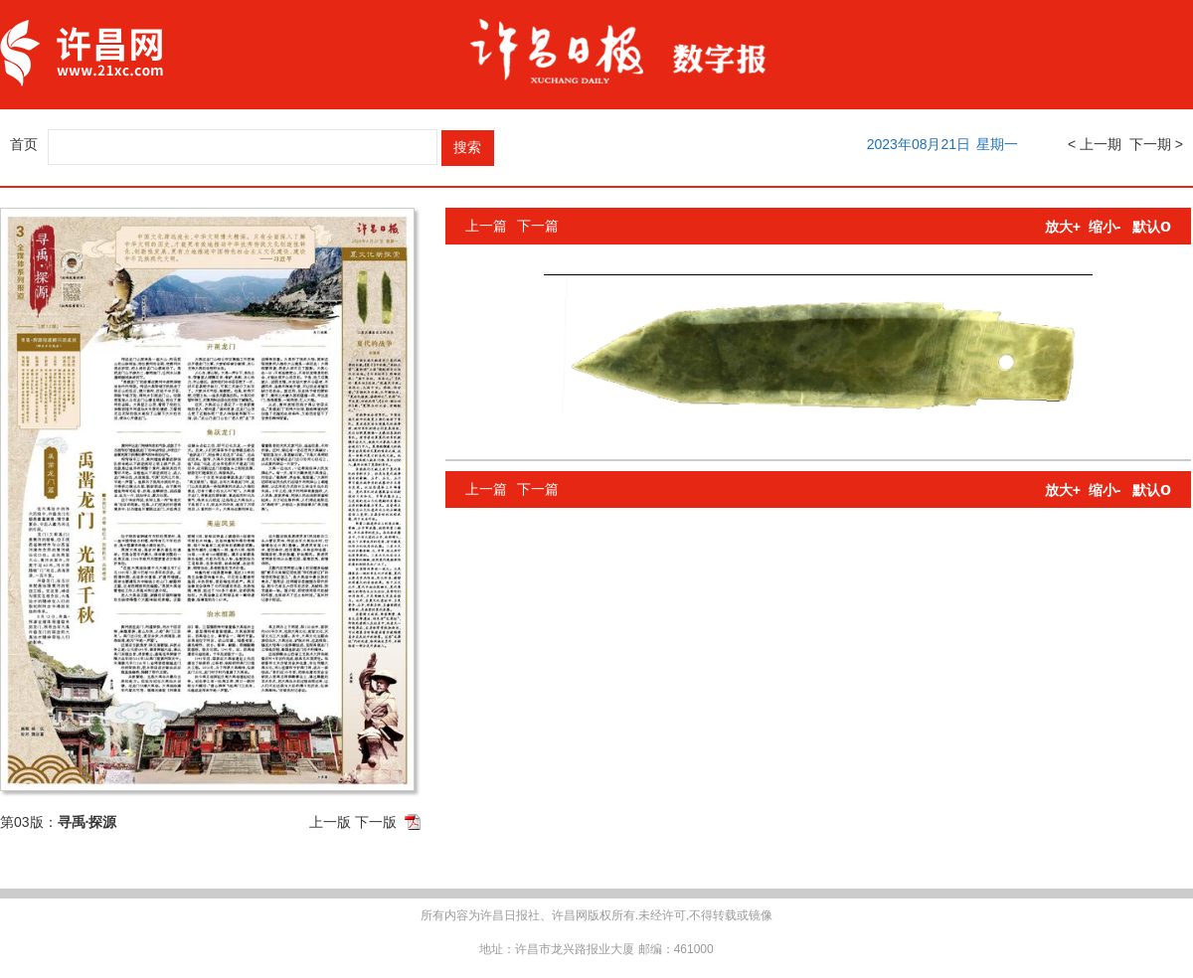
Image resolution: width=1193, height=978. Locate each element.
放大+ (1063, 227)
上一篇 (486, 226)
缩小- (1105, 227)
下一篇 (538, 226)
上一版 (330, 822)
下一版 (376, 822)
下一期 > (1156, 144)
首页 (24, 144)
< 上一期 (1094, 144)
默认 (1151, 227)
